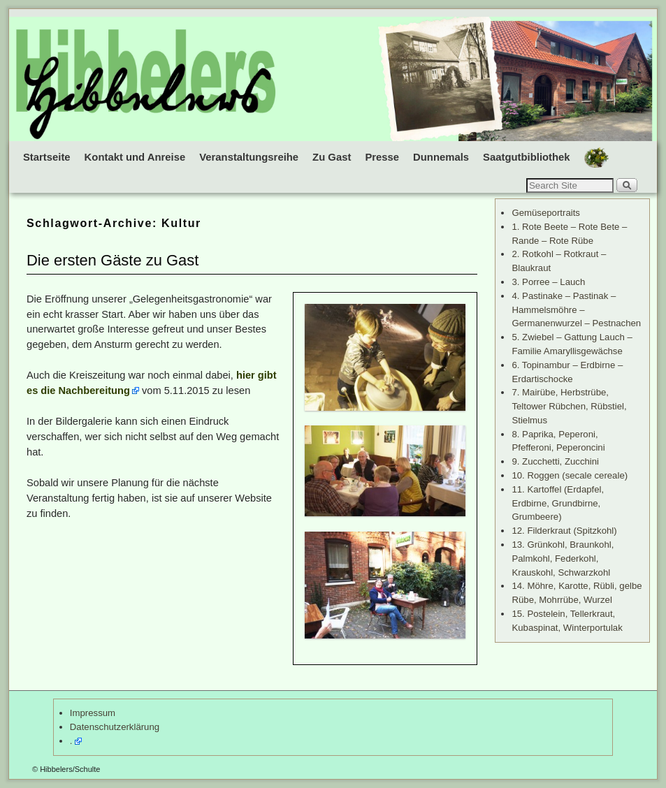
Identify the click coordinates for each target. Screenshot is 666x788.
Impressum (92, 713)
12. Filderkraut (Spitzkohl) (564, 530)
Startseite (47, 157)
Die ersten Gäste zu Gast (112, 260)
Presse (382, 157)
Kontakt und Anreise (135, 157)
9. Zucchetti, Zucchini (555, 461)
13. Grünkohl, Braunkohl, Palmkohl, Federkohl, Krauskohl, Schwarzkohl (563, 558)
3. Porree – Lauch (548, 282)
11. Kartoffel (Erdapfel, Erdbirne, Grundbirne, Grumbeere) (558, 503)
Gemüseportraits (545, 212)
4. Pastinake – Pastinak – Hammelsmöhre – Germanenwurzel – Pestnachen (576, 310)
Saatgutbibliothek (526, 157)
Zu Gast (331, 157)
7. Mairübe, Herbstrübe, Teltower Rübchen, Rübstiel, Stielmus (569, 406)
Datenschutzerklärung (114, 727)
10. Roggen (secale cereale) (570, 475)
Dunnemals (441, 157)
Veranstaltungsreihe (248, 157)
